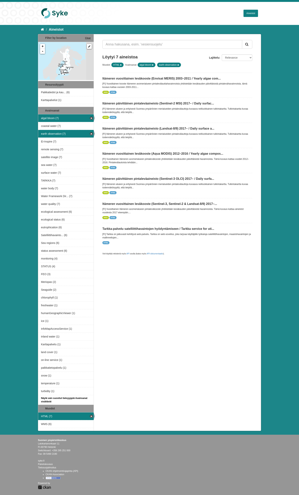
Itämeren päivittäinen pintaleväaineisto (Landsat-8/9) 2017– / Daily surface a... (158, 128)
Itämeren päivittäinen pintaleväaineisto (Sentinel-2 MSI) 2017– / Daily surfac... (158, 103)
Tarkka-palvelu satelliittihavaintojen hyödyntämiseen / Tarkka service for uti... (158, 228)
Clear (88, 38)
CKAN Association (55, 474)
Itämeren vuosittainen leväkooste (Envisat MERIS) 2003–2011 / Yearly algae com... (161, 78)
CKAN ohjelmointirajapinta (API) (62, 471)
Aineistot (250, 13)
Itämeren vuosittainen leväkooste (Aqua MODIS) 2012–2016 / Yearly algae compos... (162, 153)
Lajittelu (214, 57)
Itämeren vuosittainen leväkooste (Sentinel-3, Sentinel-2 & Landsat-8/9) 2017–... (159, 203)
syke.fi (41, 460)
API (127, 254)
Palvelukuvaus (45, 464)
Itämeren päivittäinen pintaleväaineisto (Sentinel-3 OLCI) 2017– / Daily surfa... (158, 178)
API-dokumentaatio (155, 254)
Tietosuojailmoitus (47, 467)
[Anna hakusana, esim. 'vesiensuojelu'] (172, 44)
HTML (113, 92)
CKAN (44, 487)
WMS (106, 92)
